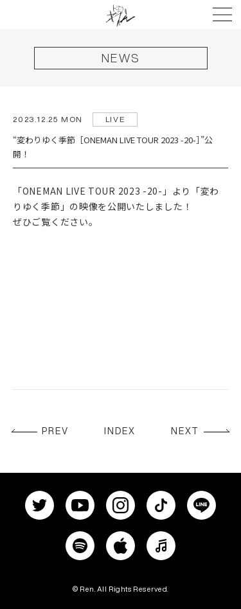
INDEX (120, 431)
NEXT (185, 431)
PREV (55, 431)
